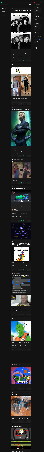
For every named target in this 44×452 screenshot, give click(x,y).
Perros (28, 418)
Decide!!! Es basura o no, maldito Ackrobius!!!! (20, 275)
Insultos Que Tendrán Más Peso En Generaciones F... (20, 150)
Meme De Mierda (15, 267)
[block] (30, 60)
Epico (22, 178)
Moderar (3, 17)
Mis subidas (3, 18)
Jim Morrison (23, 50)
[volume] (30, 176)
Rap (12, 161)
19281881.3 (14, 64)
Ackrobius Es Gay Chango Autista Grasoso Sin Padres (20, 56)
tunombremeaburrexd (16, 186)
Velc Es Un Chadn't (15, 212)
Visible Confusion (15, 311)
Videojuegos (36, 26)
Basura (20, 311)
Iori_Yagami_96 (15, 8)
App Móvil (35, 46)
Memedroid (36, 30)
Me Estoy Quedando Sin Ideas (23, 267)
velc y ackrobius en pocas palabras (18, 188)
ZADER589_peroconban (16, 424)
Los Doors (18, 50)
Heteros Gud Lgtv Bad (23, 418)
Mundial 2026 (37, 16)
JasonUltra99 (14, 392)
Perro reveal (14, 394)
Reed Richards (15, 148)
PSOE (35, 13)
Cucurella (36, 10)
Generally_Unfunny (15, 159)
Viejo (19, 178)
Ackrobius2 (20, 262)
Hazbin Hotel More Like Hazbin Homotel (18, 386)
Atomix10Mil (14, 151)
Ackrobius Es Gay (15, 54)
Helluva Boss (14, 307)
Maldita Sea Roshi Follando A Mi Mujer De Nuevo (19, 345)
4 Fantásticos (21, 147)
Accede (41, 2)
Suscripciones (3, 13)
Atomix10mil (14, 107)
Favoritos (3, 15)
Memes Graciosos (37, 7)
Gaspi (40, 10)
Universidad (36, 33)
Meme (16, 178)
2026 (35, 6)
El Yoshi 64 (14, 53)
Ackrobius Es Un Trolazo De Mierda (22, 57)
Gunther (26, 51)
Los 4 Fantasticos (15, 147)
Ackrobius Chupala (22, 384)
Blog (2, 23)
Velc (24, 147)
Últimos (2, 6)
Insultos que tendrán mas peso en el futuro (20, 109)
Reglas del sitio (36, 48)
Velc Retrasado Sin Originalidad (22, 151)
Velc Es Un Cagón (15, 213)
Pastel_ (14, 273)
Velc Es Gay (28, 212)
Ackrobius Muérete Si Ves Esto (17, 101)
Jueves (36, 19)
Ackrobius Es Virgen (23, 53)
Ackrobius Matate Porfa (23, 99)
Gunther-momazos (15, 51)
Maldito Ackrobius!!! (16, 319)
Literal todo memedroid (16, 366)
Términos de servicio (37, 49)
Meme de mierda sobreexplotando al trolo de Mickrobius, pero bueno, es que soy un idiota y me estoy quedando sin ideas (21, 244)
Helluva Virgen (20, 307)
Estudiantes (36, 32)
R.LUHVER (14, 241)
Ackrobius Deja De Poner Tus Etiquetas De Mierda (20, 98)
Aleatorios (3, 11)
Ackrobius (14, 57)
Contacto (35, 47)
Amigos (36, 29)
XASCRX (14, 364)
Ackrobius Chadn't (15, 96)
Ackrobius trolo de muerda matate (18, 65)
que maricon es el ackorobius (17, 426)
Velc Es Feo (23, 212)
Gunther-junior (22, 51)
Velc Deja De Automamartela (23, 213)
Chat (2, 20)
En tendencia (3, 8)
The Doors (14, 50)
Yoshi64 (18, 53)
